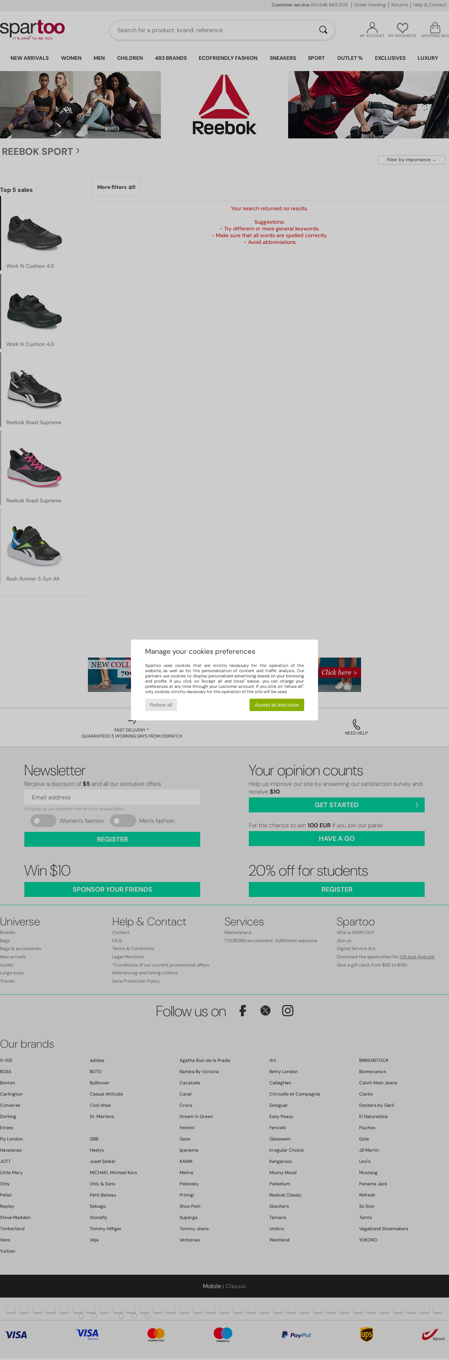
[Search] (323, 30)
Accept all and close (277, 705)
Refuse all (161, 705)
